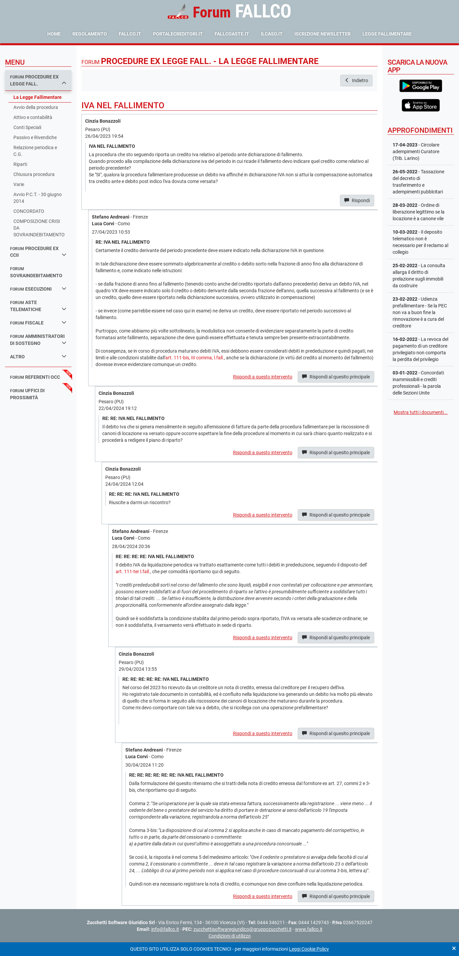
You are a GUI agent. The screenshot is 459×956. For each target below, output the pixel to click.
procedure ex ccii (38, 252)
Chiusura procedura (34, 174)
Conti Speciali (27, 127)
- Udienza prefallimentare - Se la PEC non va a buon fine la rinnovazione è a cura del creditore (420, 312)
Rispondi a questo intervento (262, 376)
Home (54, 34)
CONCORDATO (28, 211)
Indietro (356, 80)
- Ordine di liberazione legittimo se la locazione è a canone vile (419, 211)
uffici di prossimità (27, 394)
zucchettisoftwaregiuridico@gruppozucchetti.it (242, 929)
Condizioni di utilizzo (230, 936)
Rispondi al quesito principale (336, 376)
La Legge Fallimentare (37, 97)
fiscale (38, 322)
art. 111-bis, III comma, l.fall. (194, 357)
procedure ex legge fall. (38, 80)
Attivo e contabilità (32, 117)
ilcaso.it (272, 34)
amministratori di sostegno (38, 340)
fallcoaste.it (232, 34)
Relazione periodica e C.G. (35, 151)
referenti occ (35, 377)
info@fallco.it (165, 929)
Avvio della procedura (35, 107)
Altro (38, 356)
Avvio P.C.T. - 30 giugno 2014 (37, 198)
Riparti (20, 164)
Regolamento (89, 34)
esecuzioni (38, 289)
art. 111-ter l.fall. (133, 571)
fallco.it (130, 34)
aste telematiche (38, 306)
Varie (18, 184)
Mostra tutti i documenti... (421, 412)
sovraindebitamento (36, 272)
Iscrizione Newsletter (322, 34)
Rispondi (357, 200)
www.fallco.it (309, 929)
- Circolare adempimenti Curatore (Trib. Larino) (416, 151)
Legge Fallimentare (387, 34)
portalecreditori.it (178, 34)
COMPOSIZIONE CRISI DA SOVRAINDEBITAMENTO (39, 228)
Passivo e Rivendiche (35, 137)
